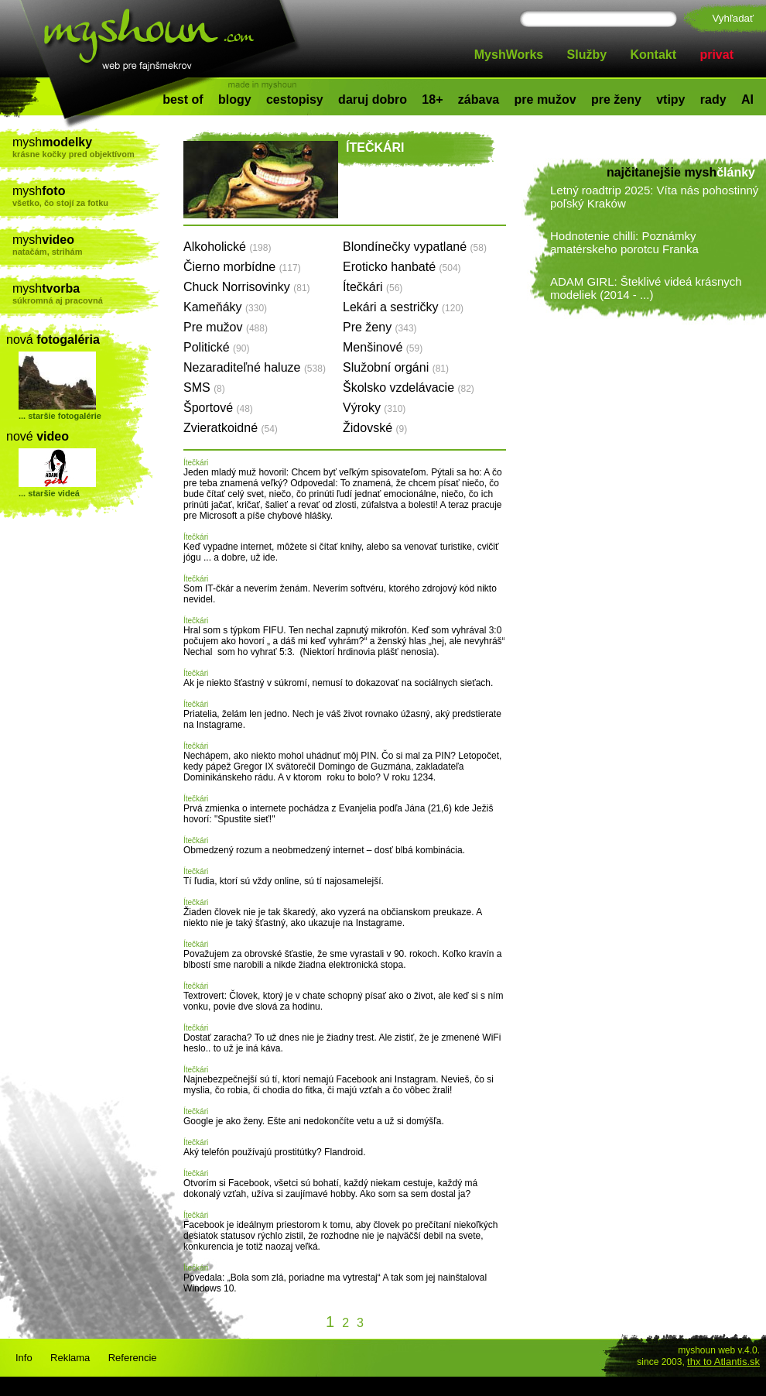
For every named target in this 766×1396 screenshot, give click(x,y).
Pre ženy (380, 327)
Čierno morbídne (242, 266)
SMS (204, 387)
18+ (432, 99)
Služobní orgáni (396, 367)
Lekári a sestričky (403, 307)
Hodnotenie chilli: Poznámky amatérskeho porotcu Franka (624, 242)
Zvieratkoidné (230, 427)
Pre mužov (225, 327)
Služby (587, 54)
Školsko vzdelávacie (408, 387)
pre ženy (616, 99)
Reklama (70, 1357)
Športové (218, 407)
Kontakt (654, 54)
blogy (234, 99)
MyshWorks (509, 54)
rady (713, 99)
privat (716, 54)
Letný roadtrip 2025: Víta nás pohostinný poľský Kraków (654, 197)
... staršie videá (49, 493)
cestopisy (294, 99)
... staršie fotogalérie (60, 415)
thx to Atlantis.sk (723, 1361)
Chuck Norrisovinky (246, 286)
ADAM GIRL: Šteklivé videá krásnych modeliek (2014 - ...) (646, 288)
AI (747, 99)
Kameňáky (225, 307)
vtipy (670, 99)
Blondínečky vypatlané (415, 246)
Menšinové (382, 347)
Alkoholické (227, 246)
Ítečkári (372, 286)
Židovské (375, 427)
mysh (86, 147)
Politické (216, 347)
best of (182, 99)
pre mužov (545, 99)
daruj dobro (372, 99)
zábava (478, 99)
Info (23, 1357)
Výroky (374, 407)
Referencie (132, 1357)
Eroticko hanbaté (402, 266)
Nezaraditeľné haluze (254, 367)
